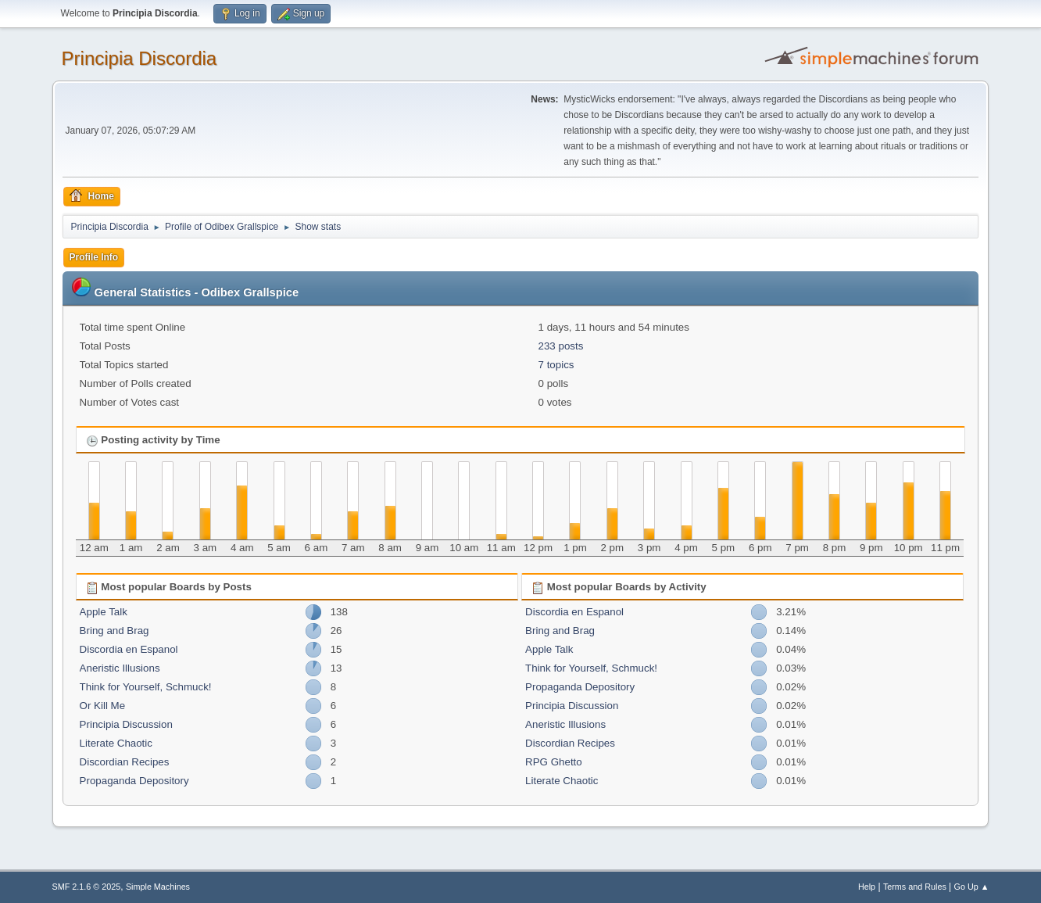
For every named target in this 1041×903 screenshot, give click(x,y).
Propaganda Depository (134, 781)
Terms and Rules (914, 886)
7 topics (556, 365)
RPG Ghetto (553, 762)
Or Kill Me (103, 705)
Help (866, 886)
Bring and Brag (114, 630)
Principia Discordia (139, 58)
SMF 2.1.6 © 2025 (86, 886)
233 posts (561, 346)
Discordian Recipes (125, 762)
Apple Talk (103, 612)
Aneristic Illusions (120, 668)
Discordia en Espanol (129, 649)
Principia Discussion (126, 724)
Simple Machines (158, 886)
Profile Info (94, 257)
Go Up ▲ (971, 886)
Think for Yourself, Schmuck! (146, 687)
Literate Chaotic (116, 743)
